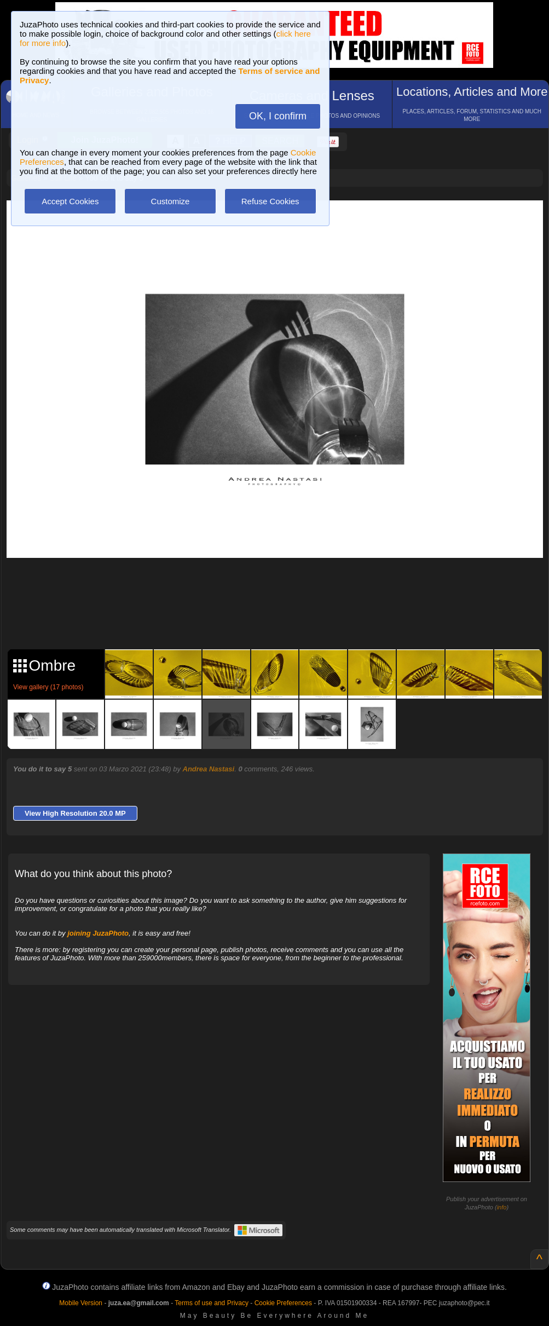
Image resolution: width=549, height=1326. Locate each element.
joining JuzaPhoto (98, 933)
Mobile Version (80, 1303)
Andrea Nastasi (209, 769)
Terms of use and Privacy (212, 1303)
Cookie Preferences (283, 1303)
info (502, 1207)
